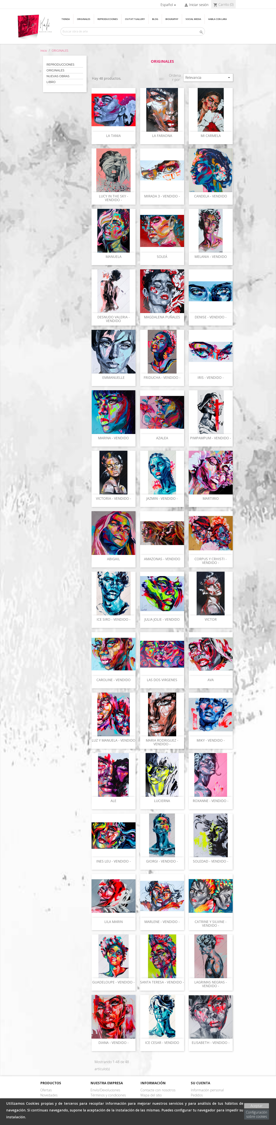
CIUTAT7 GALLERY (135, 19)
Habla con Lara (217, 19)
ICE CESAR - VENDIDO (162, 1042)
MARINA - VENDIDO (113, 438)
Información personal (207, 1090)
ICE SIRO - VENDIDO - (113, 619)
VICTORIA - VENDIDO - (113, 498)
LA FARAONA (162, 135)
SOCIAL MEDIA (193, 19)
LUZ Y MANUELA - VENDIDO (113, 740)
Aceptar (256, 1105)
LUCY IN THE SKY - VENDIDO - (113, 198)
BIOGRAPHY (171, 19)
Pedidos (197, 1095)
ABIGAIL (113, 559)
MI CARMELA (211, 135)
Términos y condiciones (108, 1095)
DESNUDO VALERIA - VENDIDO (113, 319)
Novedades (49, 1095)
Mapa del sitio (151, 1095)
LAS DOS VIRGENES (162, 679)
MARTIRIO (211, 498)
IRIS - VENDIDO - (210, 377)
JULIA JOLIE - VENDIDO (162, 619)
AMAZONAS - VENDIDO (162, 559)
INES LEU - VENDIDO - (113, 861)
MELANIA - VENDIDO (211, 256)
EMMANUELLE (113, 377)
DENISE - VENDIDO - (211, 317)
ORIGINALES (83, 19)
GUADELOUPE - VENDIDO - (113, 982)
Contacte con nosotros (157, 1090)
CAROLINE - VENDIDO (113, 679)
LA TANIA (113, 135)
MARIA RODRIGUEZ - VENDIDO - (162, 742)
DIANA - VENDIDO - (113, 1042)
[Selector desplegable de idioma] (169, 5)
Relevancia (208, 77)
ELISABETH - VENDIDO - (211, 1042)
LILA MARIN (113, 921)
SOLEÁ (162, 256)
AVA (211, 679)
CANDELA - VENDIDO (210, 196)
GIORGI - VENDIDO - (162, 861)
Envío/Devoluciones (105, 1090)
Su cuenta (200, 1083)
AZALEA (162, 438)
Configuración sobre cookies (256, 1114)
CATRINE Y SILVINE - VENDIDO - (211, 923)
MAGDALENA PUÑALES (162, 317)
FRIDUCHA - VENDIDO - (162, 377)
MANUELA (113, 256)
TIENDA (65, 19)
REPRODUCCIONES (108, 19)
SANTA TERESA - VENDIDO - (162, 982)
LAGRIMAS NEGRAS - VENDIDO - (210, 984)
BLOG (155, 19)
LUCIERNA (162, 800)
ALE (113, 800)
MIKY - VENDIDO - (211, 740)
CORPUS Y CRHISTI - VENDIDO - (211, 561)
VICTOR (211, 619)
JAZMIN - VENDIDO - (162, 498)
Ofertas (46, 1090)
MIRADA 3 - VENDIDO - (162, 196)
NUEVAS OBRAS (58, 76)
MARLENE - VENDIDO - (162, 921)
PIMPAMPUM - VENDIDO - (210, 438)
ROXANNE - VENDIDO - (210, 800)
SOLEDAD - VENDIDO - (210, 861)
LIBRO (50, 82)
